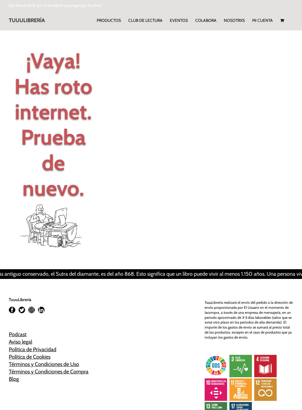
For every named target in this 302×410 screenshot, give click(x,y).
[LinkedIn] (41, 310)
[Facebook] (12, 310)
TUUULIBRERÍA (27, 20)
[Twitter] (22, 310)
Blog (14, 379)
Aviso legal (20, 342)
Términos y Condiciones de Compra (48, 371)
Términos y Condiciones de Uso (44, 364)
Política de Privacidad (32, 349)
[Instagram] (31, 310)
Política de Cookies (29, 357)
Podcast (18, 334)
